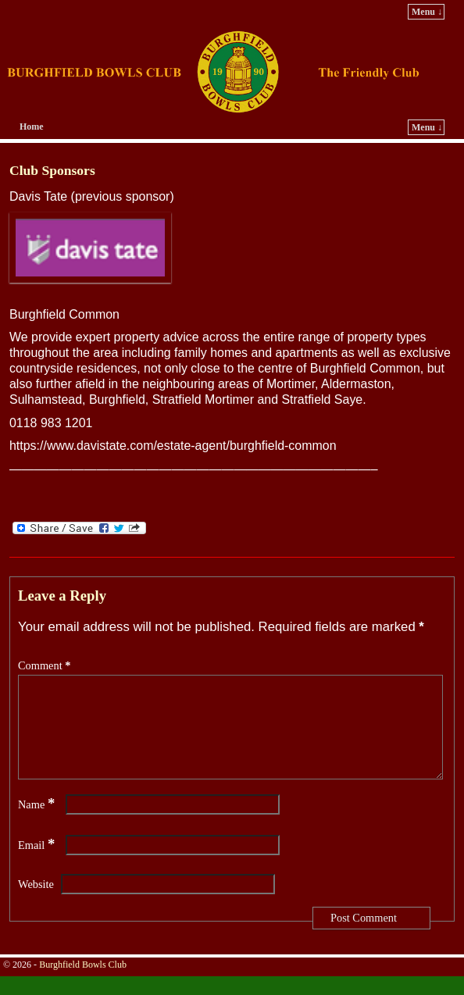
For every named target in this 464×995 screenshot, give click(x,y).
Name (38, 823)
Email (38, 864)
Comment (45, 665)
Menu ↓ (427, 11)
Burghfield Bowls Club (83, 983)
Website (36, 903)
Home (32, 126)
